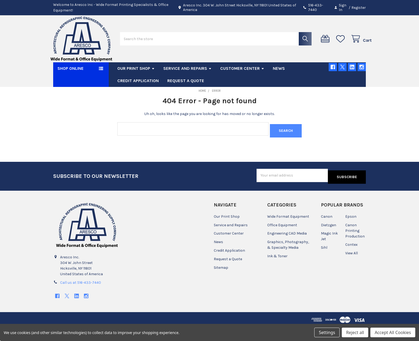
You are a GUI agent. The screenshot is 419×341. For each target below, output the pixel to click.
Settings (327, 332)
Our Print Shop (136, 85)
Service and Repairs (187, 85)
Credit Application (138, 97)
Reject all (355, 332)
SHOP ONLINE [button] (70, 85)
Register (358, 7)
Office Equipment (282, 238)
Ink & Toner (277, 270)
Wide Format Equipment (288, 230)
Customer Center (242, 85)
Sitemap (221, 281)
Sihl (324, 261)
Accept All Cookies (393, 332)
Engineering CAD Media (287, 247)
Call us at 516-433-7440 (80, 296)
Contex (351, 258)
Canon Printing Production (355, 244)
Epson (350, 230)
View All (351, 267)
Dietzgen (328, 238)
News (279, 85)
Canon (326, 230)
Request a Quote (185, 97)
